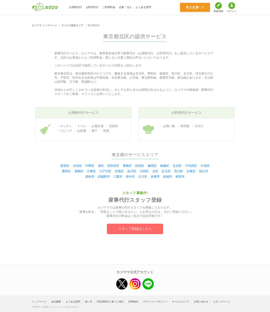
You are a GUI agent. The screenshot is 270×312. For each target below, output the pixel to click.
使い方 (88, 301)
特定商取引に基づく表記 (110, 301)
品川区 (131, 171)
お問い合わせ (201, 301)
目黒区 (119, 171)
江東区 (91, 171)
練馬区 (152, 165)
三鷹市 (117, 176)
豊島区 (127, 165)
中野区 (89, 165)
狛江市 (203, 171)
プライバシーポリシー (155, 301)
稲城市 (167, 176)
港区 (101, 165)
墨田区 (66, 171)
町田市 (180, 176)
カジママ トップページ (44, 25)
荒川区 (178, 171)
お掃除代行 (75, 7)
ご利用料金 (108, 7)
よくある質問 (143, 7)
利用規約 (133, 301)
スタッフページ (221, 301)
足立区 (166, 171)
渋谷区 (77, 165)
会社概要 (56, 301)
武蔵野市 (104, 176)
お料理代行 (92, 7)
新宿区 (64, 165)
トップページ (39, 301)
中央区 (205, 165)
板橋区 (164, 165)
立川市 (142, 176)
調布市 (89, 176)
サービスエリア (180, 301)
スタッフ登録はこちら (135, 229)
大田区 (144, 171)
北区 (155, 171)
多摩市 (155, 176)
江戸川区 (105, 171)
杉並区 (139, 165)
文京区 (177, 165)
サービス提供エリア (72, 25)
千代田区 (191, 165)
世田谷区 (113, 165)
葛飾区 (78, 171)
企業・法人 (125, 7)
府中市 (130, 176)
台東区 (191, 171)
